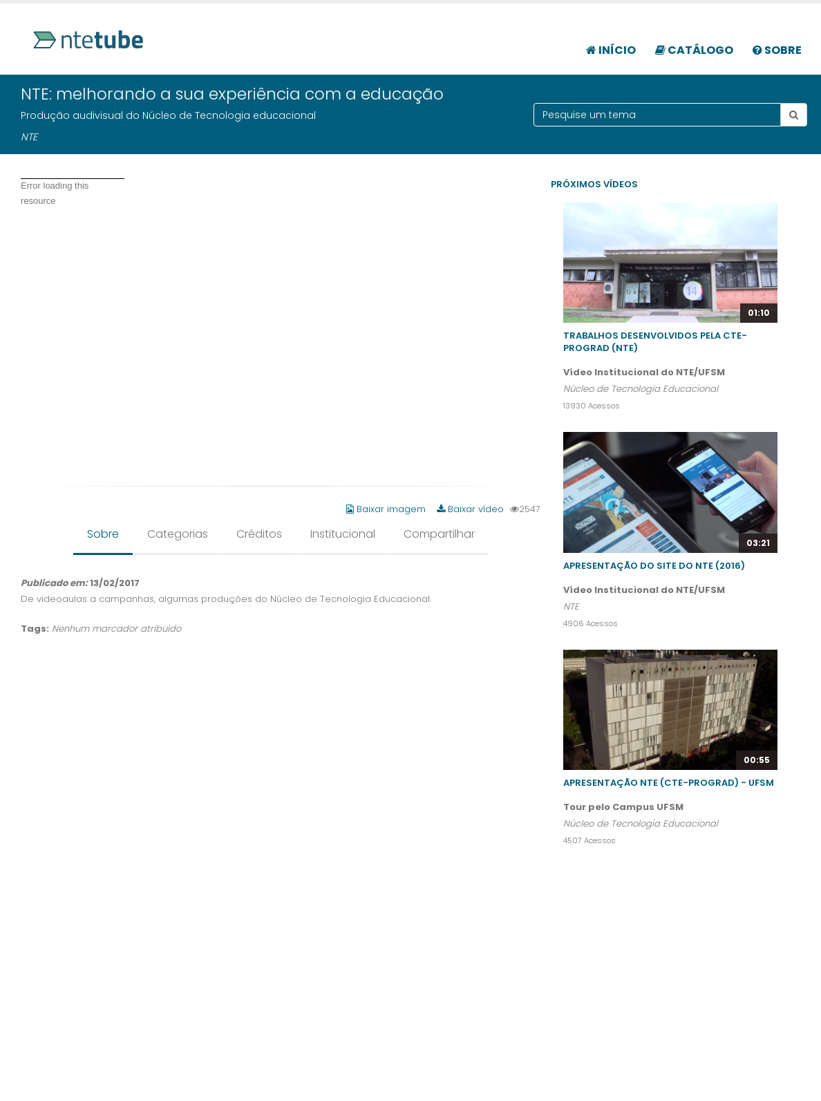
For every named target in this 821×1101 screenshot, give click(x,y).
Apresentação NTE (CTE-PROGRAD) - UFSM (668, 782)
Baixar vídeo (470, 509)
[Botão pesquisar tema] (793, 114)
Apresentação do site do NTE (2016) (654, 565)
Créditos (259, 534)
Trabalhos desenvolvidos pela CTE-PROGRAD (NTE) (655, 342)
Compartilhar (439, 534)
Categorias (177, 534)
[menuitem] (611, 43)
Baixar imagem (387, 509)
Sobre (777, 50)
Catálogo (694, 50)
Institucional (342, 534)
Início (611, 50)
